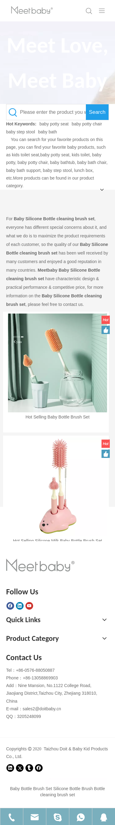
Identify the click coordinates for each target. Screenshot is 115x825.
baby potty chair (87, 123)
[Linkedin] (20, 606)
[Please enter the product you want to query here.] (53, 112)
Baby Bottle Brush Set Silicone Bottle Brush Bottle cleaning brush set (57, 791)
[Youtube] (29, 606)
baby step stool (20, 131)
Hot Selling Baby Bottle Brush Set (57, 416)
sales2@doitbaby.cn (42, 708)
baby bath (47, 131)
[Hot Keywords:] (97, 112)
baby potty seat (54, 123)
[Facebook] (10, 606)
